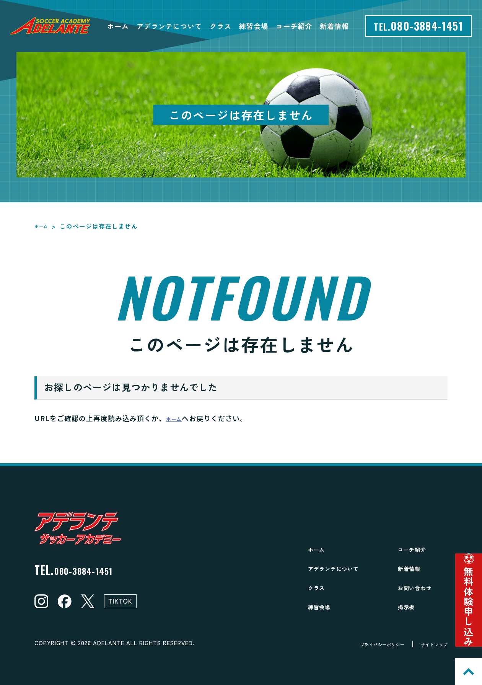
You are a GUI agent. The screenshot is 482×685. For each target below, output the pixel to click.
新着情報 (334, 26)
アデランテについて (169, 26)
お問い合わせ (422, 586)
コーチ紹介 (294, 26)
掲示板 (410, 606)
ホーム (118, 26)
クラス (220, 26)
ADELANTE (108, 643)
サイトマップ (428, 643)
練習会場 (253, 26)
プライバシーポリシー (359, 643)
